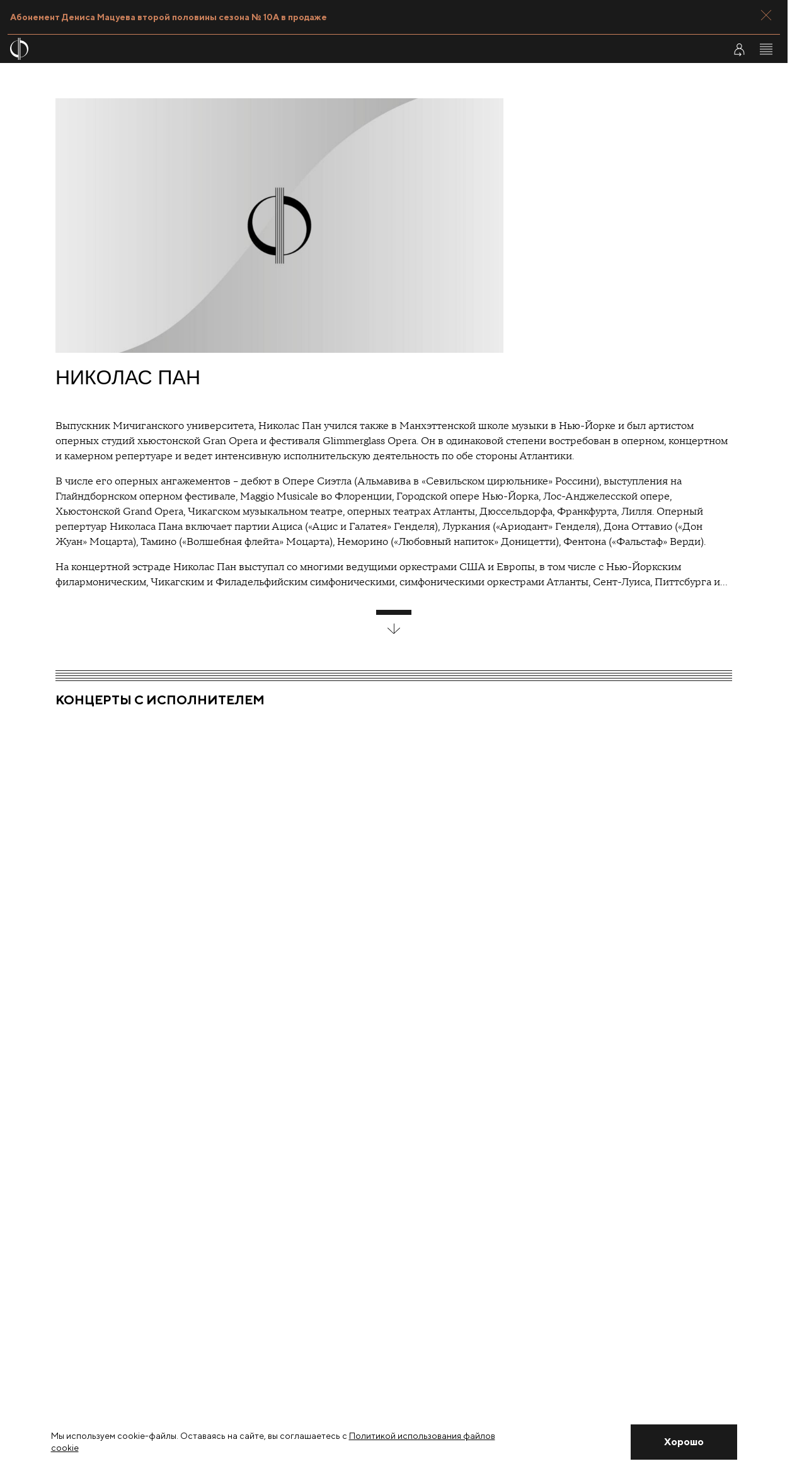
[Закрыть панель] (766, 15)
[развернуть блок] (393, 622)
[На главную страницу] (329, 49)
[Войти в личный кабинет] (739, 49)
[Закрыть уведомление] (684, 1442)
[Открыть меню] (766, 49)
